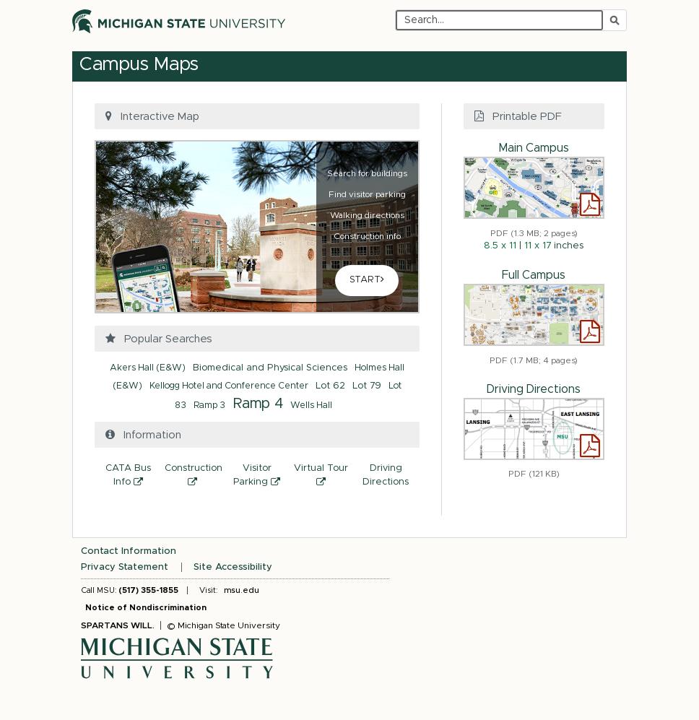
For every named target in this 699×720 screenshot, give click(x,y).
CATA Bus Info (132, 477)
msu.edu (241, 590)
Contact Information (128, 551)
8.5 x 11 (500, 246)
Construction (195, 477)
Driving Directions (385, 475)
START (367, 279)
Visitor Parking (261, 477)
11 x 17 (537, 246)
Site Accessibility (233, 567)
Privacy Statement (124, 567)
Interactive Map (150, 116)
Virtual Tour (323, 477)
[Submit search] (614, 20)
